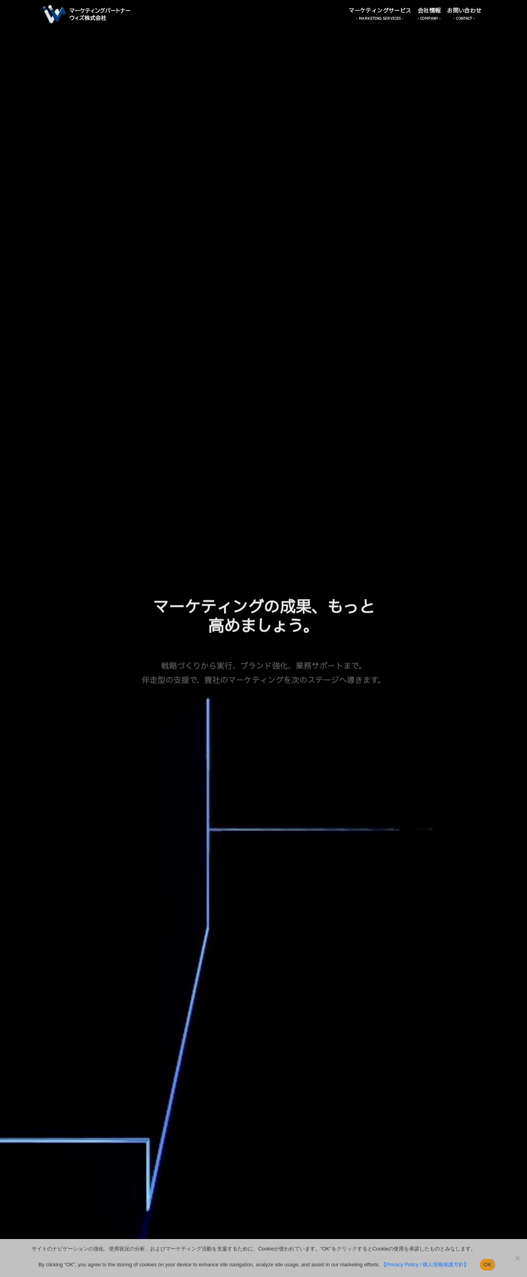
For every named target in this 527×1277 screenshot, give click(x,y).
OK (487, 1265)
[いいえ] (517, 1258)
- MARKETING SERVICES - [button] (379, 18)
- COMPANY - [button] (429, 18)
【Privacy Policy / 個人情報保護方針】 (425, 1265)
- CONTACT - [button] (464, 18)
